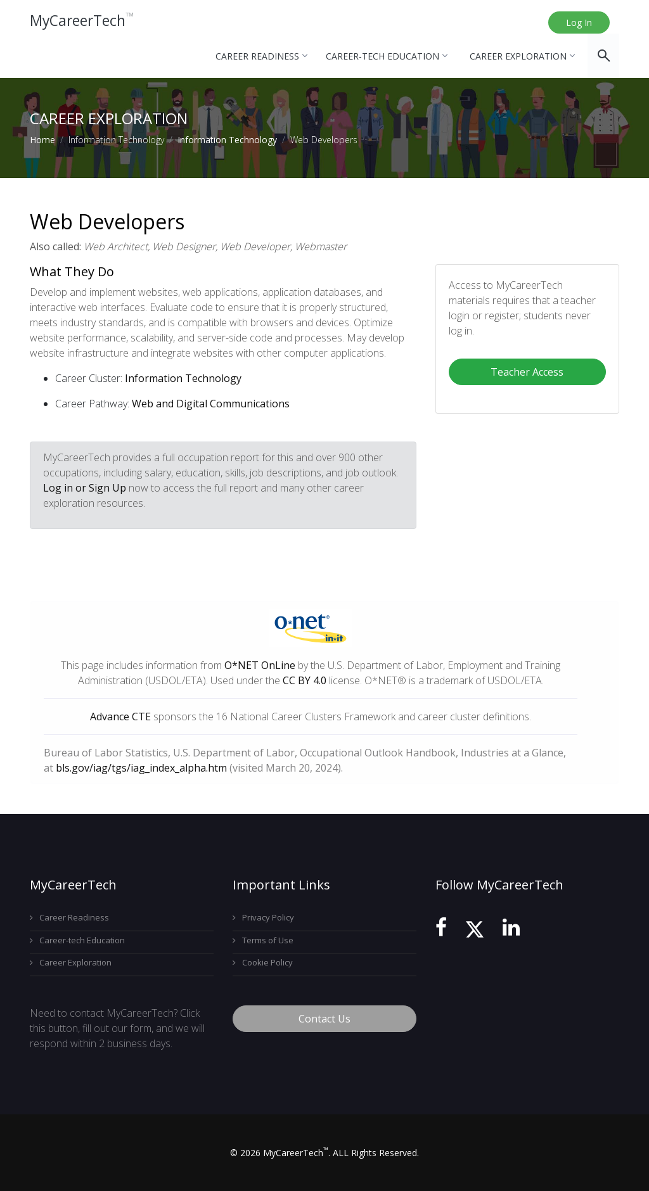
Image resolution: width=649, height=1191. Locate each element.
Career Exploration (522, 56)
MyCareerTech (85, 21)
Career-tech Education (386, 56)
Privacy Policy (263, 917)
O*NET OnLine (259, 665)
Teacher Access (527, 372)
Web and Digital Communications (211, 404)
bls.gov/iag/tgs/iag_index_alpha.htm (141, 768)
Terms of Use (263, 940)
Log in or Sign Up (84, 488)
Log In (579, 22)
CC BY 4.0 (304, 680)
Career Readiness (261, 56)
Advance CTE (120, 716)
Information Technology (227, 140)
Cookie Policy (263, 962)
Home (42, 140)
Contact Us (324, 1019)
